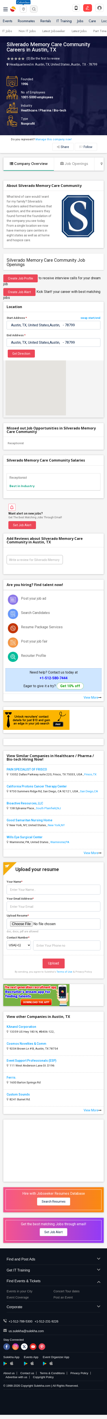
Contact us (27, 1373)
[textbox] (53, 325)
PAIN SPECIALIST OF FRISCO (27, 769)
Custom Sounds (18, 1094)
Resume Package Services (42, 627)
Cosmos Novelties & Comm (26, 1043)
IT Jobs (7, 31)
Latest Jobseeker (53, 31)
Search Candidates (35, 613)
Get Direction (21, 353)
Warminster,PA (59, 842)
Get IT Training (53, 1270)
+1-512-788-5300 (20, 1321)
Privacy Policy (79, 1373)
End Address (16, 335)
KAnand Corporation (21, 1026)
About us (9, 1373)
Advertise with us (16, 1377)
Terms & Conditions (52, 1373)
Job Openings (74, 164)
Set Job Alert (22, 525)
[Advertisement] (54, 1150)
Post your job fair (34, 641)
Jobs (80, 21)
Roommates (26, 21)
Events (7, 21)
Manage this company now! (54, 139)
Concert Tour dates (67, 1291)
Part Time (100, 31)
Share (63, 147)
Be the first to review (45, 58)
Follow (85, 147)
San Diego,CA (89, 791)
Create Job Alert (19, 292)
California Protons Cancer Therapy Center (37, 786)
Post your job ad (33, 598)
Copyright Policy (43, 1377)
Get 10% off (70, 686)
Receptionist (16, 443)
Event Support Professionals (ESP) (31, 1060)
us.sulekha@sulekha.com (26, 1331)
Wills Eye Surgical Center (25, 837)
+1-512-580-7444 (53, 678)
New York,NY (56, 825)
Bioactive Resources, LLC (25, 803)
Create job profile (20, 278)
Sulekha (13, 9)
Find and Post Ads (53, 1259)
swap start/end (90, 318)
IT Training (64, 21)
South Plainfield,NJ (48, 808)
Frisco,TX (90, 774)
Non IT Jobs (27, 31)
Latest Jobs (79, 31)
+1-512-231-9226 (46, 1321)
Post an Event (63, 1297)
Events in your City (19, 1291)
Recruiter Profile (33, 656)
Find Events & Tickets (53, 1281)
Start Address (53, 318)
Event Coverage (18, 1297)
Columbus (23, 2)
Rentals (45, 21)
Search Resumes (54, 1201)
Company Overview (29, 164)
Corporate (53, 1307)
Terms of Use (64, 971)
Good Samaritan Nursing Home (29, 820)
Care (92, 21)
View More (92, 697)
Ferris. (11, 1077)
